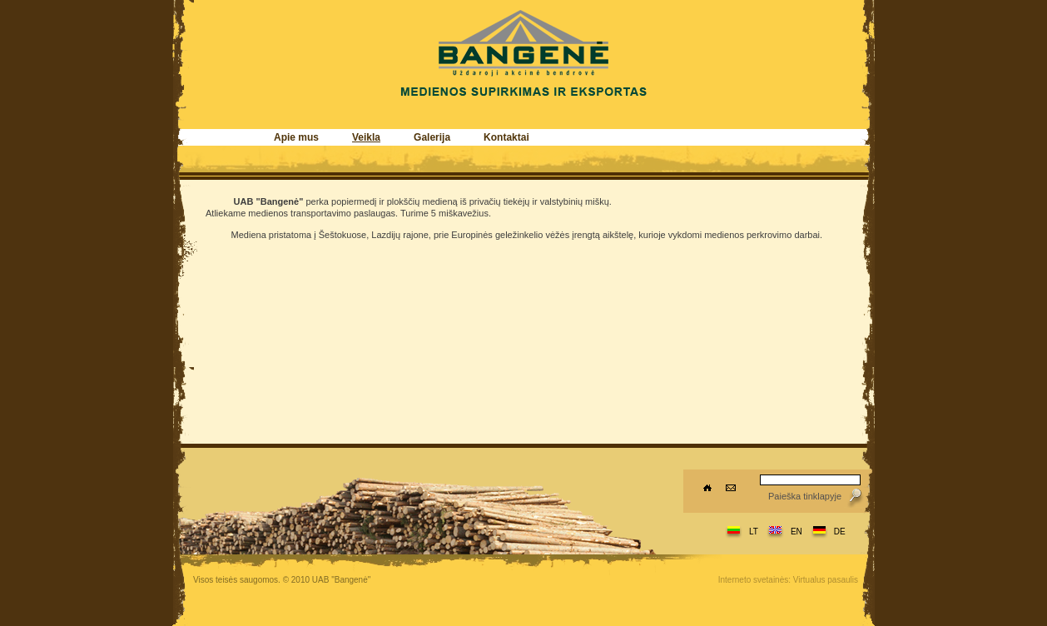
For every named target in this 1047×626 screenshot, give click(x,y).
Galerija (432, 137)
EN (796, 531)
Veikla (366, 137)
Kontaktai (506, 137)
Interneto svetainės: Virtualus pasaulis (788, 579)
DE (840, 531)
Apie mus (296, 137)
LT (753, 531)
